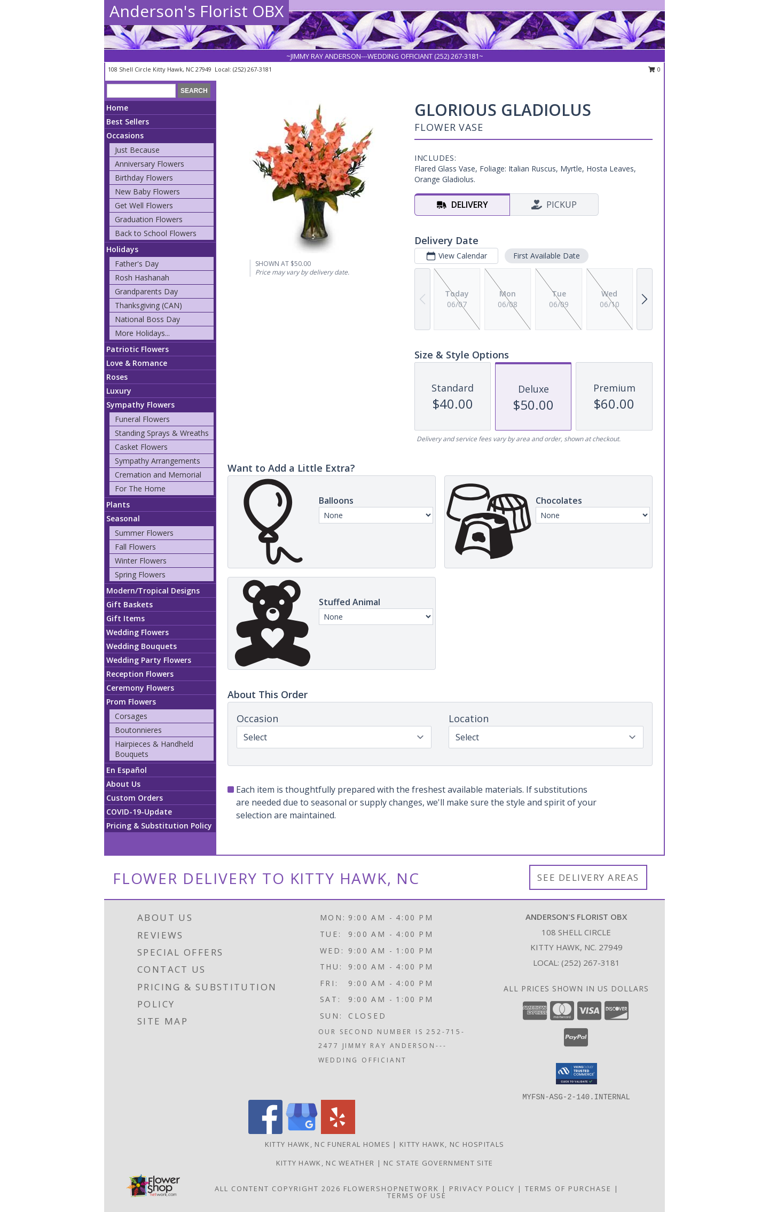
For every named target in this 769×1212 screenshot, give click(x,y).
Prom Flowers (131, 702)
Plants (118, 504)
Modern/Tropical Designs (153, 590)
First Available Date (546, 256)
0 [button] (654, 69)
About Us (123, 784)
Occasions (125, 135)
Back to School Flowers (156, 233)
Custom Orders (134, 798)
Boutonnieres (138, 730)
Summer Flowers (144, 533)
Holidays (122, 249)
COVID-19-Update (139, 812)
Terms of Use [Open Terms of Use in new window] (416, 1195)
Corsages (131, 716)
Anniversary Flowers (149, 164)
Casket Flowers (141, 447)
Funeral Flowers (142, 419)
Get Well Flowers (144, 205)
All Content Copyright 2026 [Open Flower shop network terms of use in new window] (278, 1188)
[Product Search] (141, 91)
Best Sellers (127, 121)
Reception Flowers (140, 674)
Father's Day (137, 264)
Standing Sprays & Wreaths (162, 433)
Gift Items (125, 618)
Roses (117, 377)
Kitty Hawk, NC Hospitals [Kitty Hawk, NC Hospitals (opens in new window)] (451, 1144)
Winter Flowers (141, 561)
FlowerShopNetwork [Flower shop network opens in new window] (391, 1188)
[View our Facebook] (265, 1131)
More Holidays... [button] (142, 333)
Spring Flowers (140, 574)
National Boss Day (147, 319)
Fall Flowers (135, 547)
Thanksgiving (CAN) (148, 305)
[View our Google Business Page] (302, 1131)
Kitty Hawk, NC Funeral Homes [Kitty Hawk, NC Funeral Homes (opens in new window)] (327, 1144)
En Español (126, 770)
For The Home (140, 488)
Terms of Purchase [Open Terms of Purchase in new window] (568, 1188)
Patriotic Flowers (137, 349)
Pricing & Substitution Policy (159, 825)
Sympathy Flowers (140, 405)
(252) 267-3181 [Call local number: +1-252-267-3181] (252, 69)
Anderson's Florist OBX (196, 11)
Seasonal (123, 518)
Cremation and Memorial (158, 475)
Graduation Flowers (149, 219)
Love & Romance (136, 363)
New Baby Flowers (147, 191)
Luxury (118, 391)
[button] (576, 1073)
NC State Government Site (438, 1163)
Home (117, 108)
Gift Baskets (129, 604)
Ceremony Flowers (140, 688)
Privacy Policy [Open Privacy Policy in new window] (482, 1188)
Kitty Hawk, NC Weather (325, 1163)
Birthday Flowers (144, 178)
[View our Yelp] (338, 1131)
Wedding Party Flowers (148, 660)
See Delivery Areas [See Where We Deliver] (588, 877)
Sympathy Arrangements (157, 461)
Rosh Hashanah (142, 277)
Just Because (137, 150)
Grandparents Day (146, 291)
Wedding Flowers (137, 632)
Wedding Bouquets (141, 646)
